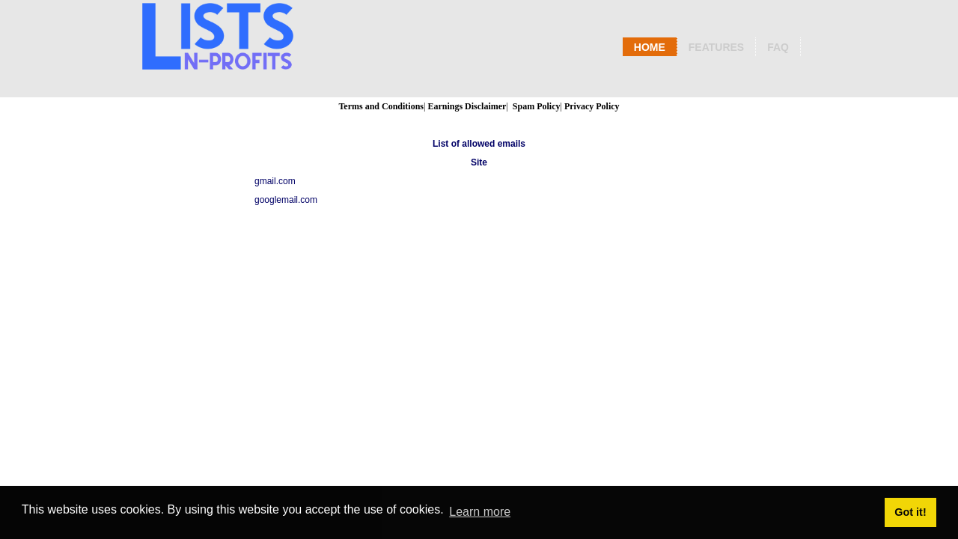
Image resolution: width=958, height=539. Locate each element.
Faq (778, 47)
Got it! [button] (910, 512)
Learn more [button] (479, 511)
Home (649, 47)
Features (716, 47)
